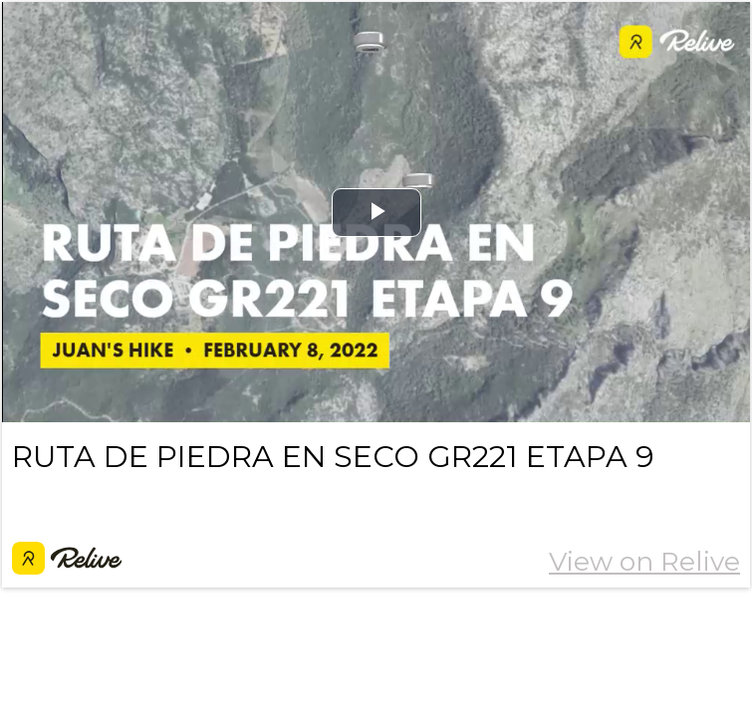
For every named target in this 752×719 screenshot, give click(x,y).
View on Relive (644, 561)
